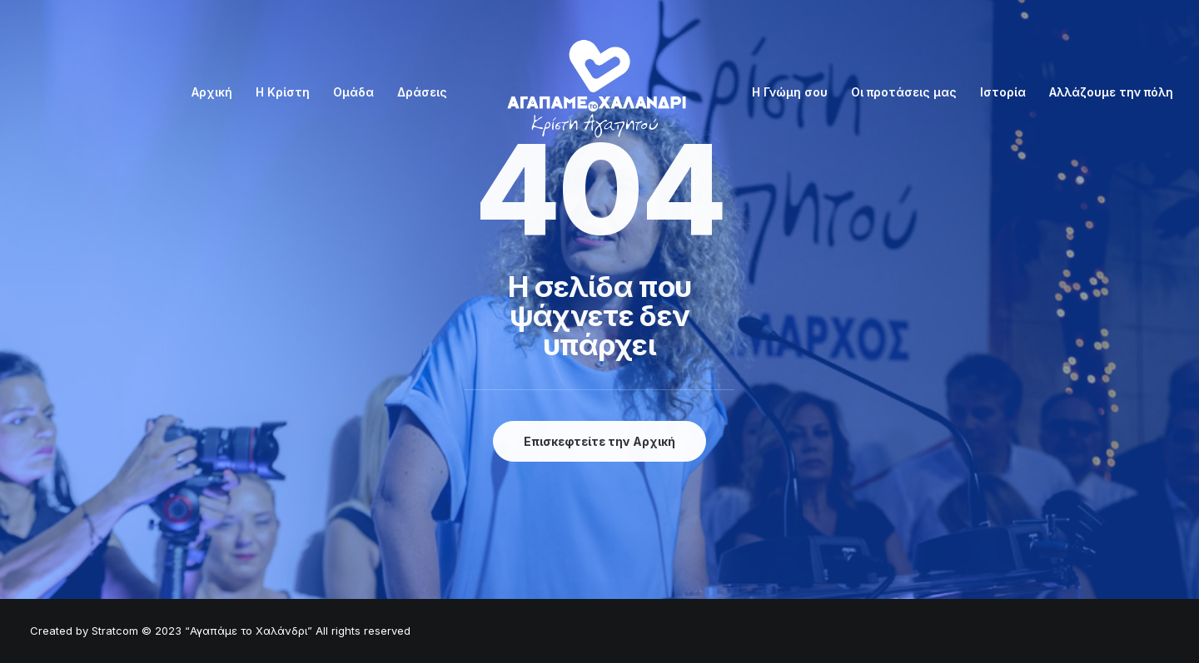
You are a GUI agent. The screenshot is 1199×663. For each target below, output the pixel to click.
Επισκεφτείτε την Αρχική (599, 441)
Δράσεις (422, 92)
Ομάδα (353, 92)
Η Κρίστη (283, 92)
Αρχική (212, 92)
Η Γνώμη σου (790, 92)
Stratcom (115, 630)
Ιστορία (1003, 92)
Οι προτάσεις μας (904, 92)
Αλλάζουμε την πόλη (1111, 92)
